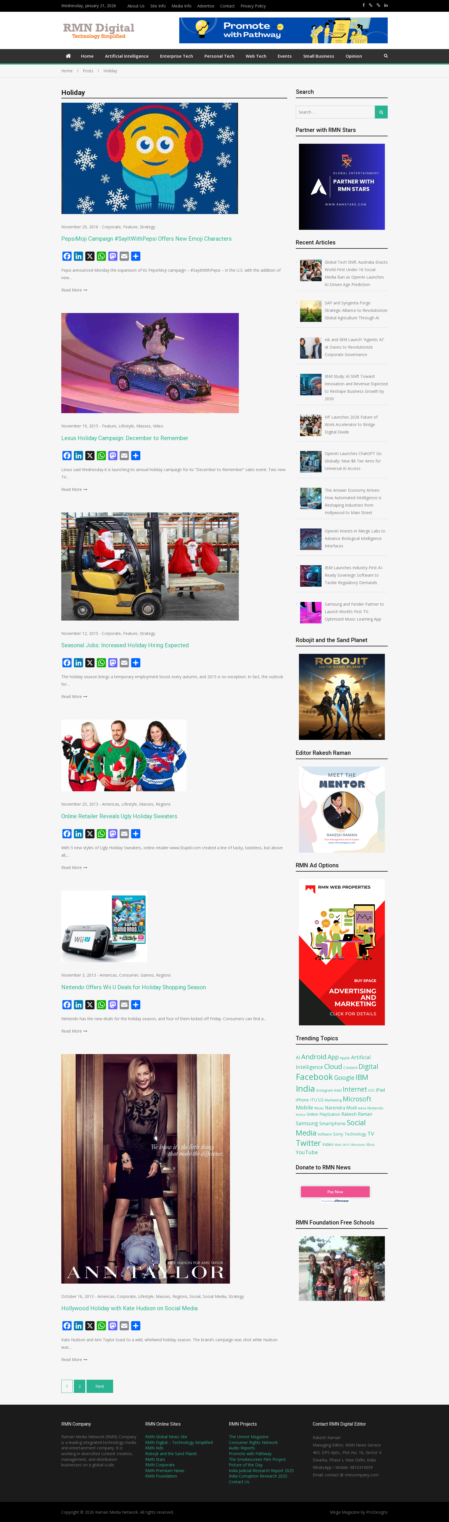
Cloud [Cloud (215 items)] (333, 1066)
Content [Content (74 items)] (350, 1067)
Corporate (111, 227)
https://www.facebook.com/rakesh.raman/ (364, 5)
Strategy (147, 227)
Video (158, 426)
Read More (71, 290)
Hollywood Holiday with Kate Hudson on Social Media (129, 1308)
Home (87, 56)
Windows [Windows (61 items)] (358, 1144)
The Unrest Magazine (249, 1436)
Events (285, 56)
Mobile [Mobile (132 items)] (304, 1107)
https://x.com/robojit (378, 5)
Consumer (128, 975)
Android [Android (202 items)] (313, 1056)
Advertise (205, 6)
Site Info (158, 6)
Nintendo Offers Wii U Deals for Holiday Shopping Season (133, 987)
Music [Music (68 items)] (319, 1108)
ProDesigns (377, 1512)
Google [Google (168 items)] (344, 1077)
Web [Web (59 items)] (338, 1144)
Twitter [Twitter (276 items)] (308, 1143)
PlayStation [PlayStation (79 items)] (329, 1114)
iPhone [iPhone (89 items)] (302, 1100)
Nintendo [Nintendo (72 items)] (375, 1108)
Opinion (354, 56)
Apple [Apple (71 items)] (345, 1057)
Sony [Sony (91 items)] (338, 1134)
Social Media (214, 1296)
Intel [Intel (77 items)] (338, 1090)
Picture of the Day (246, 1464)
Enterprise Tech (176, 56)
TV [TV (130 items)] (370, 1133)
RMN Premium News (164, 1470)
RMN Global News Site (166, 1436)
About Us (136, 6)
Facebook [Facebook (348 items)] (314, 1076)
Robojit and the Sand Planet (171, 1453)
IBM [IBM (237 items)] (362, 1077)
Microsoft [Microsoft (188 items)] (357, 1099)
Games (147, 975)
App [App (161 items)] (333, 1057)
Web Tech (256, 56)
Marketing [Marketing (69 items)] (333, 1100)
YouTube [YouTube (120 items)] (307, 1152)
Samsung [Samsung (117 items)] (307, 1123)
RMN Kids (154, 1448)
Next (99, 1386)
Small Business (318, 56)
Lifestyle (126, 426)
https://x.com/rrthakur (371, 5)
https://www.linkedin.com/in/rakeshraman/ (386, 5)
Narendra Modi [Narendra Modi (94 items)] (341, 1108)
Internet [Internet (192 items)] (355, 1089)
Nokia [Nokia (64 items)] (300, 1114)
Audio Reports (242, 1448)
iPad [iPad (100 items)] (380, 1090)
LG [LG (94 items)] (321, 1100)
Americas (110, 804)
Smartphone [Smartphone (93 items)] (332, 1124)
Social (195, 1296)
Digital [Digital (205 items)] (368, 1066)
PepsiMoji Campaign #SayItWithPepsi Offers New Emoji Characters (146, 238)
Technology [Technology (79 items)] (355, 1134)
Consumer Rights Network (253, 1442)
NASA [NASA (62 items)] (362, 1108)
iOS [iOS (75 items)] (371, 1090)
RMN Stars (155, 1459)
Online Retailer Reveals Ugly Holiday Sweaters (119, 816)
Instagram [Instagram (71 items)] (324, 1090)
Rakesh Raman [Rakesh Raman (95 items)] (356, 1114)
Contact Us (239, 1481)
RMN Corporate (160, 1464)
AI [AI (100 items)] (298, 1057)
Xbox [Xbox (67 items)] (370, 1144)
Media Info (182, 6)
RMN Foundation (161, 1476)
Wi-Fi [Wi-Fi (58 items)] (346, 1145)
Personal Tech (219, 56)
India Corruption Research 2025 (258, 1476)
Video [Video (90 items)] (328, 1144)
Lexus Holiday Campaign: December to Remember (124, 438)
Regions (163, 804)
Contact (227, 6)
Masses (143, 426)
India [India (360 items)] (305, 1088)
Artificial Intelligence (127, 56)
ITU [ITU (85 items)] (313, 1100)
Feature (130, 227)
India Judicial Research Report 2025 (261, 1470)
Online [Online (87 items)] (312, 1114)
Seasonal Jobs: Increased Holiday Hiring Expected (125, 645)
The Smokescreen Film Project (257, 1459)
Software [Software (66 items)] (325, 1134)
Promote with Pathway (250, 1453)
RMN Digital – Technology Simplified (179, 1442)
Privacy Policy (253, 6)
